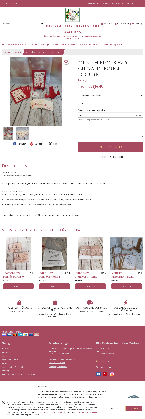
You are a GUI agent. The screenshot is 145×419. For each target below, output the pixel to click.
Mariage (18, 52)
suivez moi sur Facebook (12, 367)
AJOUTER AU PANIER (111, 147)
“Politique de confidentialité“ (88, 412)
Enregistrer (37, 144)
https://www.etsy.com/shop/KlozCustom (18, 374)
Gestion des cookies (57, 362)
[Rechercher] (42, 24)
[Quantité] (83, 103)
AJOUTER (18, 286)
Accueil (7, 52)
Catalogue (6, 352)
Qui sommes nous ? (10, 360)
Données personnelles (58, 366)
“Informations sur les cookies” (52, 412)
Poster (54, 144)
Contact (5, 356)
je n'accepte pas (111, 408)
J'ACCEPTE (134, 408)
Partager (19, 144)
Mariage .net (7, 371)
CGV (4, 363)
